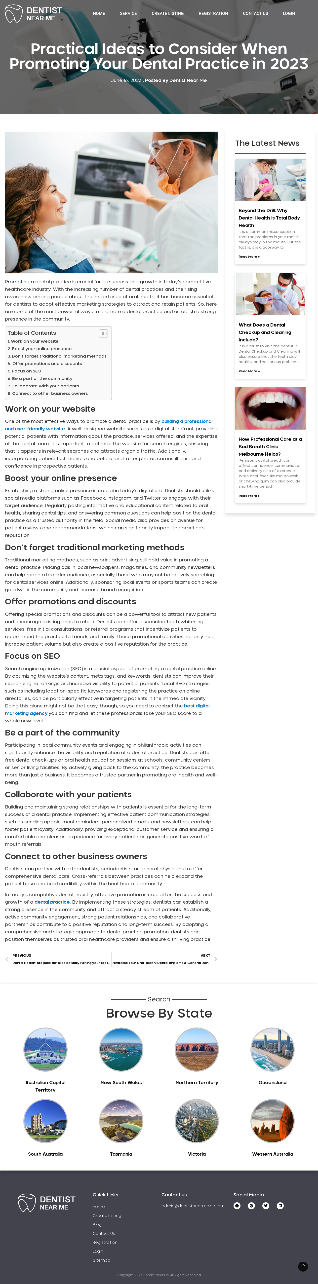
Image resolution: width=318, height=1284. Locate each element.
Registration (213, 13)
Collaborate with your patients (45, 386)
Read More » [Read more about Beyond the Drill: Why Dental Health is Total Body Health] (249, 256)
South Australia (45, 1154)
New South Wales (121, 1083)
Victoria (197, 1154)
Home (99, 13)
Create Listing (168, 13)
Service (128, 13)
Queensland (272, 1083)
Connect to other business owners (50, 394)
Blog (97, 1225)
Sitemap (101, 1260)
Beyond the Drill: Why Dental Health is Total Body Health (269, 218)
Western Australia (272, 1154)
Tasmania (121, 1154)
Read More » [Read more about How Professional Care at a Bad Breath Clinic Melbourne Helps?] (249, 495)
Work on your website (35, 341)
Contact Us (255, 13)
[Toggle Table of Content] (101, 333)
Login (289, 13)
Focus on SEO (26, 371)
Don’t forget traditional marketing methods (59, 356)
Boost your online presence (42, 349)
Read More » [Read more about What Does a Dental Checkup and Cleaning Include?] (249, 371)
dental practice (52, 902)
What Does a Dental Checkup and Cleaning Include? (265, 332)
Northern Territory (197, 1083)
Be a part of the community (42, 379)
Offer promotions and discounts (47, 364)
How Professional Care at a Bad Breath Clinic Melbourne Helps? (270, 447)
